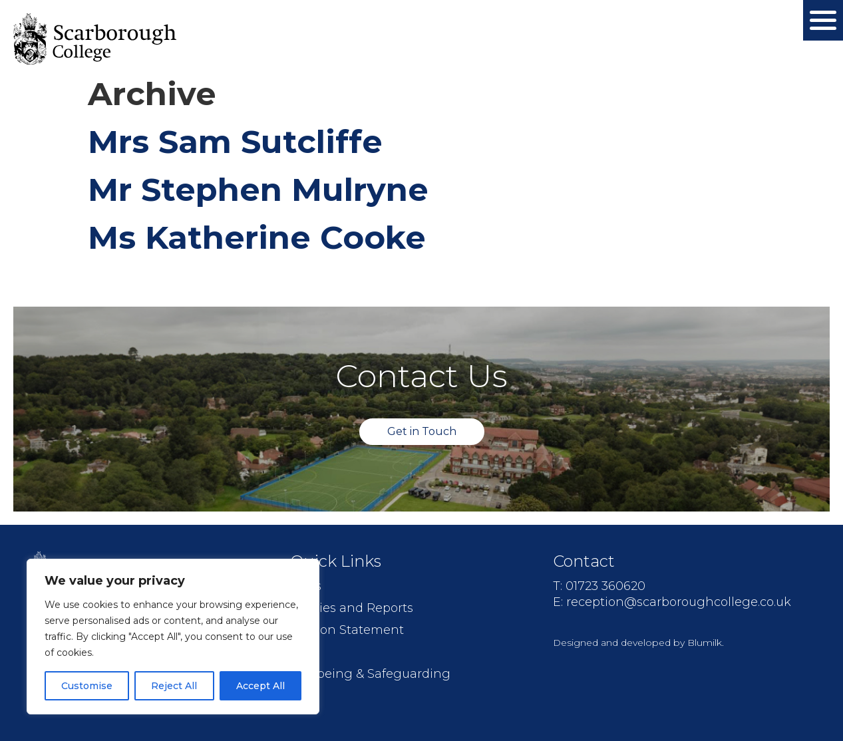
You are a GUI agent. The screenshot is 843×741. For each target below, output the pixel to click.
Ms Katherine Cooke (257, 237)
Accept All (260, 686)
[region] (173, 636)
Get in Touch (421, 431)
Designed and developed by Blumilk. (638, 643)
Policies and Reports (351, 608)
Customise (86, 686)
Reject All (174, 686)
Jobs (303, 652)
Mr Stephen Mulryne (258, 190)
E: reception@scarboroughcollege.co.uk (672, 602)
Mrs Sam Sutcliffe (235, 142)
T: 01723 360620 (599, 586)
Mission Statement (347, 630)
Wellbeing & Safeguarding (370, 674)
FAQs (305, 586)
